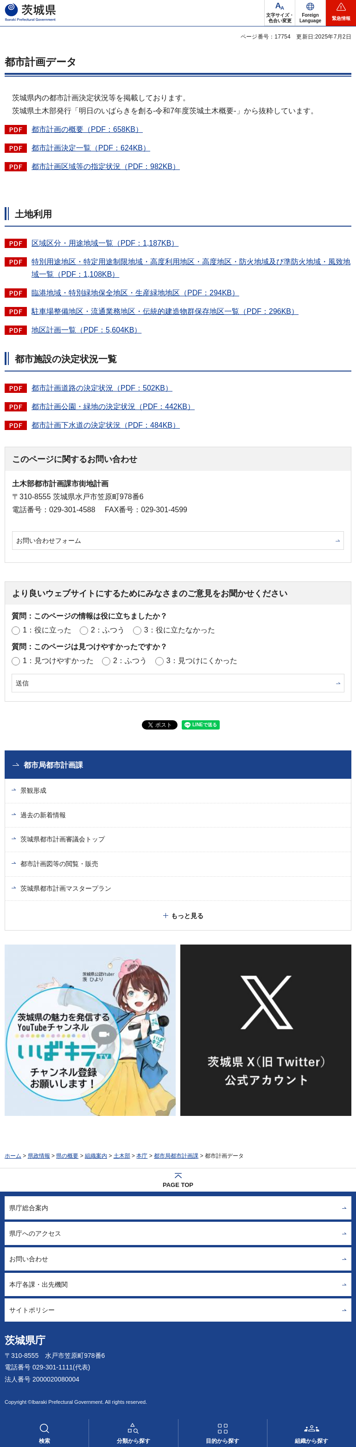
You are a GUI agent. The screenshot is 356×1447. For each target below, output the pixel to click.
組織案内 (96, 1156)
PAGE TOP (178, 1184)
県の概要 (67, 1156)
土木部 (122, 1156)
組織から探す (311, 1441)
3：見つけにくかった (201, 661)
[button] (310, 13)
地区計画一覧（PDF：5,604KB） (86, 330)
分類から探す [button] (133, 1441)
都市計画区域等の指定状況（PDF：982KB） (106, 166)
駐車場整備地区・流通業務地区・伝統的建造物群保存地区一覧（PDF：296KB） (165, 311)
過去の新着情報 (43, 815)
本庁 (141, 1156)
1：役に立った (47, 630)
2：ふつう (108, 630)
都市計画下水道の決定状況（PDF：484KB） (106, 425)
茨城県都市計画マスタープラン (65, 888)
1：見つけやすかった (58, 661)
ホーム (13, 1156)
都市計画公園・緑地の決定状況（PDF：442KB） (113, 407)
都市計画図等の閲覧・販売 (59, 863)
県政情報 (39, 1156)
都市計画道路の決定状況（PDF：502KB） (102, 388)
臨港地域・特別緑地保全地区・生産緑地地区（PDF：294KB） (135, 293)
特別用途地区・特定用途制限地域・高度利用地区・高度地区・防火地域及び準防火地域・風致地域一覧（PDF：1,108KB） (191, 268)
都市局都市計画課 (53, 765)
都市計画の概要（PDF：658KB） (87, 129)
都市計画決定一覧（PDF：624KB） (91, 148)
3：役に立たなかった (179, 630)
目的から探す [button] (222, 1441)
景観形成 (33, 790)
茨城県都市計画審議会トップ (62, 839)
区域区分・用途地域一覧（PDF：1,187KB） (105, 243)
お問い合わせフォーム (48, 540)
